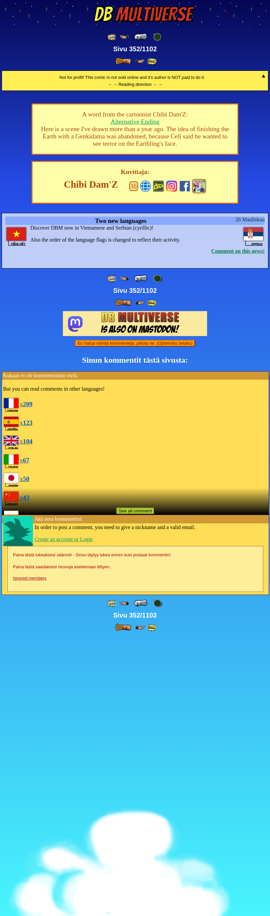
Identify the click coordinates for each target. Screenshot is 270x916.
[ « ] (141, 37)
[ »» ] (152, 61)
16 (134, 464)
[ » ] (123, 61)
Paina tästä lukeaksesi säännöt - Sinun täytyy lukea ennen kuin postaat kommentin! (91, 833)
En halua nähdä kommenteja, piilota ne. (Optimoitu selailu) (135, 621)
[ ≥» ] (140, 61)
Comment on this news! (238, 529)
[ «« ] (112, 37)
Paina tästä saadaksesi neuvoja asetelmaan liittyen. (62, 845)
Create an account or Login (64, 818)
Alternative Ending (135, 400)
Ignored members (29, 856)
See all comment (135, 789)
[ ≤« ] (124, 37)
